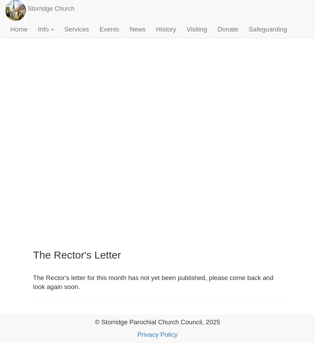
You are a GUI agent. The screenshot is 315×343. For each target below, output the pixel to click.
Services (76, 29)
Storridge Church (51, 8)
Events (109, 29)
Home (19, 29)
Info (46, 29)
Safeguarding (268, 29)
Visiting (196, 29)
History (166, 29)
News (138, 29)
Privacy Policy (157, 334)
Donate (227, 29)
